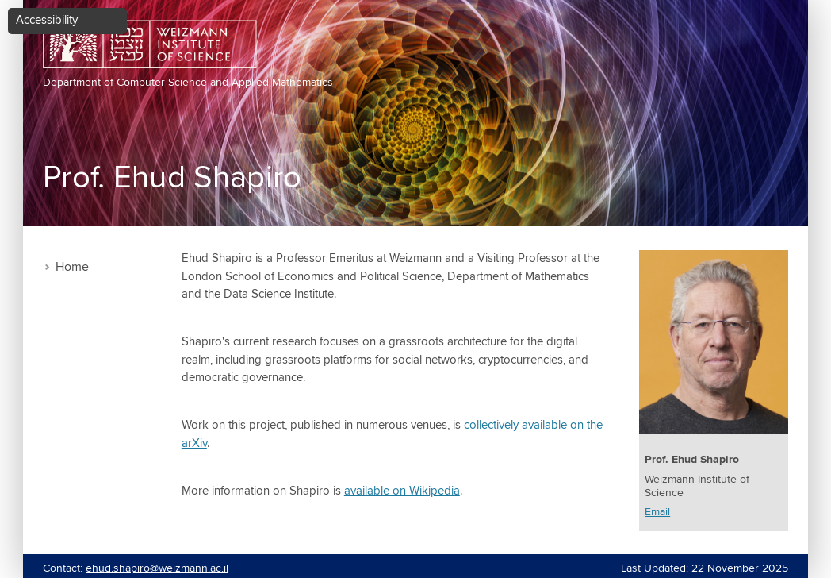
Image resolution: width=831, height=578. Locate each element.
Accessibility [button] (47, 20)
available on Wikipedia (402, 491)
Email (657, 512)
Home (72, 267)
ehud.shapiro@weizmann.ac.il (157, 568)
